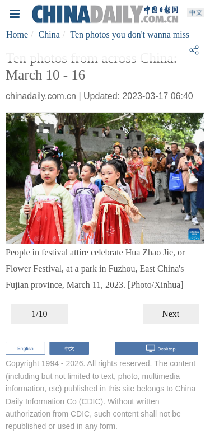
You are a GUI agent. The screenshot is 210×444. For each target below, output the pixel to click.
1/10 (39, 314)
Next (170, 314)
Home (17, 34)
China (49, 34)
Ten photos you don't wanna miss (129, 34)
